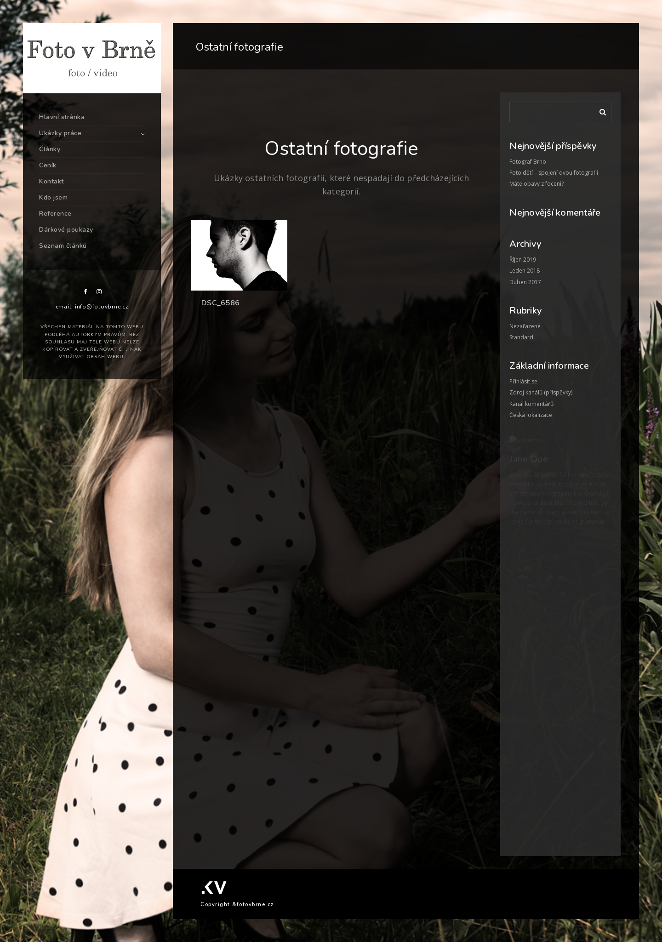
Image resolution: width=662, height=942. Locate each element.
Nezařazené (525, 326)
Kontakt (51, 181)
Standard (521, 337)
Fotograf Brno (527, 162)
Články (49, 149)
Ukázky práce (60, 133)
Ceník (48, 165)
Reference (55, 213)
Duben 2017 (525, 282)
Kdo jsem (53, 197)
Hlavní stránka (62, 117)
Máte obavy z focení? (536, 184)
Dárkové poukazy (66, 229)
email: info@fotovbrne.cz (92, 306)
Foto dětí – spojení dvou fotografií (553, 173)
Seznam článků (63, 245)
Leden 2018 (524, 270)
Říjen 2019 (522, 259)
